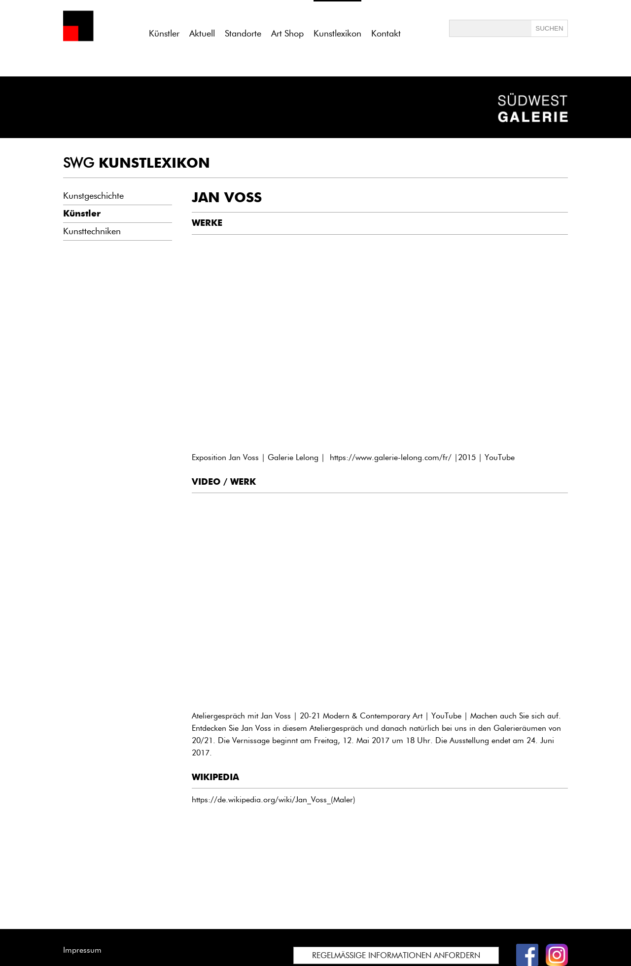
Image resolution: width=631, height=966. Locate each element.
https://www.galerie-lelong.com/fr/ (391, 457)
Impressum (82, 950)
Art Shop (287, 33)
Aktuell (202, 33)
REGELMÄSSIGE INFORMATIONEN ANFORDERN (396, 955)
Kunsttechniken (92, 231)
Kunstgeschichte (93, 195)
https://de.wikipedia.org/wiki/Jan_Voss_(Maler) (273, 799)
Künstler (164, 33)
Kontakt (386, 33)
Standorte (243, 33)
